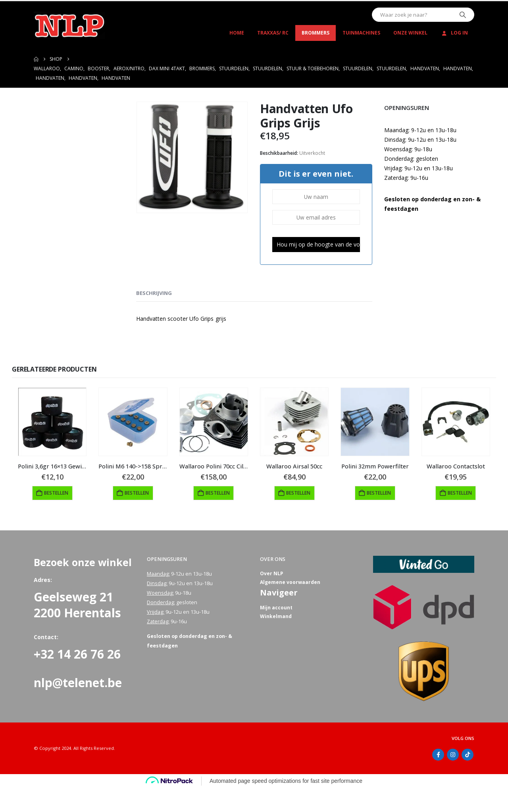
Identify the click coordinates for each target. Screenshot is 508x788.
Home (236, 32)
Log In (454, 32)
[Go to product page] (52, 422)
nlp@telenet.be (78, 682)
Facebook (438, 755)
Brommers (315, 32)
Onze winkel (410, 32)
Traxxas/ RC (273, 32)
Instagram (453, 755)
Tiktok (467, 755)
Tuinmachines (361, 32)
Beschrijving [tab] (154, 293)
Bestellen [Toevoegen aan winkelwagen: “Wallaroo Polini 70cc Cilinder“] (218, 492)
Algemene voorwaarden (290, 583)
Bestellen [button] (56, 492)
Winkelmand (276, 618)
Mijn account (276, 609)
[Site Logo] (69, 25)
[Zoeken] (463, 14)
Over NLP (272, 573)
